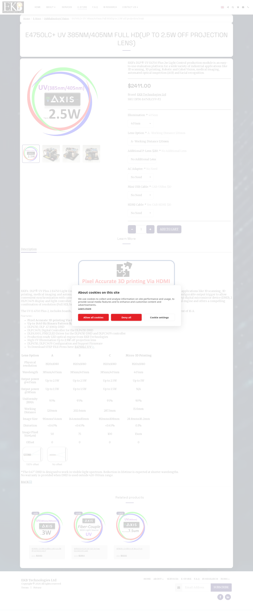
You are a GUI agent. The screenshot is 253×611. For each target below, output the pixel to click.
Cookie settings (159, 317)
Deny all (126, 317)
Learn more (84, 308)
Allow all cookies (93, 317)
